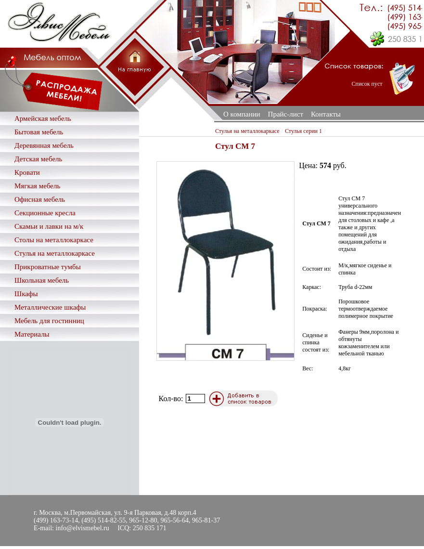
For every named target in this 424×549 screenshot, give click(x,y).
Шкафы (26, 294)
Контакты (326, 114)
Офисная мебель (39, 199)
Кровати (27, 172)
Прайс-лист (285, 114)
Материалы (32, 334)
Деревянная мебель (44, 145)
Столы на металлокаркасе (53, 240)
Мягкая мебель (37, 186)
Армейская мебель (42, 118)
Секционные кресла (45, 213)
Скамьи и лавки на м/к (48, 226)
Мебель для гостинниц (49, 321)
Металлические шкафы (50, 307)
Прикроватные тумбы (47, 267)
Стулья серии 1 (303, 131)
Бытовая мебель (38, 132)
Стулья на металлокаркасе (54, 253)
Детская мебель (38, 159)
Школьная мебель (41, 280)
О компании (241, 114)
